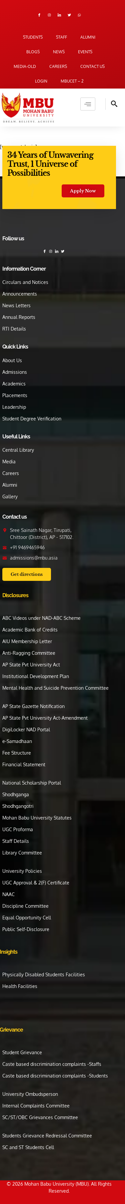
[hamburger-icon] (87, 104)
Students (33, 37)
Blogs (33, 51)
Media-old (25, 66)
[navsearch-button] (111, 104)
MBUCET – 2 (72, 81)
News (59, 51)
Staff (61, 37)
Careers (58, 66)
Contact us (92, 66)
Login (41, 81)
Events (85, 51)
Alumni (87, 37)
